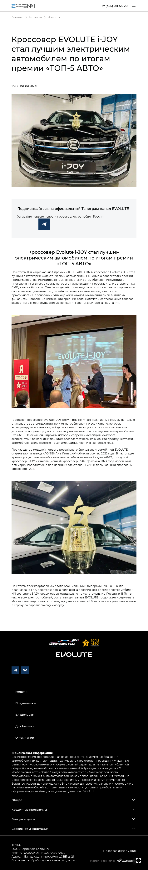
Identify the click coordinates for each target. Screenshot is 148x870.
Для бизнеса (25, 726)
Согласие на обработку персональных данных (44, 860)
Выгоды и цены (23, 819)
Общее (17, 800)
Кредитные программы (29, 809)
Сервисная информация (30, 829)
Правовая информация (119, 851)
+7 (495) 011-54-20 (114, 6)
